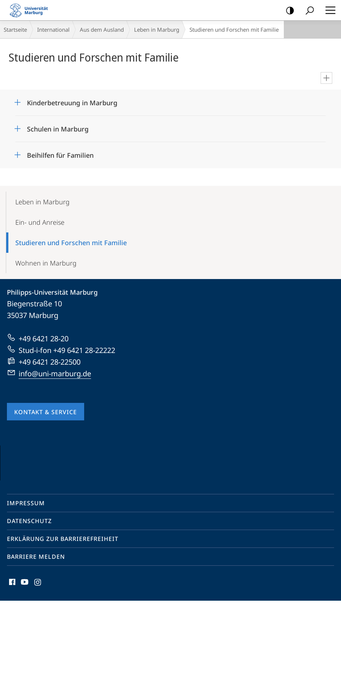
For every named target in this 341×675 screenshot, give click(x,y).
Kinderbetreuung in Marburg (72, 103)
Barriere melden (36, 631)
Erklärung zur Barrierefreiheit (62, 613)
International (53, 29)
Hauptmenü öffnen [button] (328, 10)
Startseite (15, 29)
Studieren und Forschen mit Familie (71, 242)
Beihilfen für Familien (60, 155)
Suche (307, 10)
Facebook (11, 658)
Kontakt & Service (45, 412)
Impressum (26, 577)
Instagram (38, 658)
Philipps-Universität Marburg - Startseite (31, 10)
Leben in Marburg (156, 29)
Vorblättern (320, 496)
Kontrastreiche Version (287, 10)
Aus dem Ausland (102, 29)
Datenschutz (29, 595)
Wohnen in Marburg (46, 263)
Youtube (23, 658)
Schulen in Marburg (58, 129)
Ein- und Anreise (39, 222)
